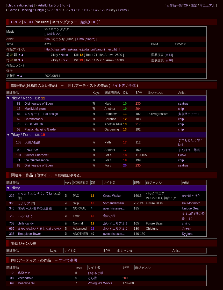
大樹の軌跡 (32, 142)
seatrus (183, 103)
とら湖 (92, 278)
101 (18, 155)
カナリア (24, 203)
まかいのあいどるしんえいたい (39, 228)
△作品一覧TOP (177, 5)
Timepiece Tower (29, 234)
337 (11, 234)
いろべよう (25, 216)
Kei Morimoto (191, 203)
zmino (186, 223)
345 (11, 208)
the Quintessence (37, 160)
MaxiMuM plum (35, 109)
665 (11, 228)
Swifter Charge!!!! (37, 155)
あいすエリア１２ (115, 223)
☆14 (169, 55)
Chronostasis (34, 119)
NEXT (28, 22)
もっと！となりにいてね (35, 193)
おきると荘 (95, 273)
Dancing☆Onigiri (32, 10)
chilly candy (26, 223)
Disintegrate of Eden (39, 103)
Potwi (182, 155)
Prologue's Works (100, 283)
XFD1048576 (34, 124)
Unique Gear (190, 208)
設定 (194, 5)
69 (11, 283)
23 (108, 10)
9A (66, 10)
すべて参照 (68, 260)
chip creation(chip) (21, 5)
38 (11, 278)
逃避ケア (24, 273)
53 (18, 129)
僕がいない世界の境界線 (35, 208)
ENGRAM (31, 150)
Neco (64, 55)
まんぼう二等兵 (189, 150)
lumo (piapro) (86, 39)
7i (56, 10)
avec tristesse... (114, 208)
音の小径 (109, 216)
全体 (132, 85)
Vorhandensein (113, 203)
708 (11, 223)
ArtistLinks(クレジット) (54, 5)
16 (18, 109)
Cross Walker (112, 196)
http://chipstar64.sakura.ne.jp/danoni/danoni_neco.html (82, 49)
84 (18, 114)
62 (18, 119)
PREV (16, 22)
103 (18, 142)
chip (181, 109)
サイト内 (118, 85)
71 (18, 160)
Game (13, 10)
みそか (186, 228)
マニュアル (207, 5)
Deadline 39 (26, 283)
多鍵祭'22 (53, 34)
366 (11, 203)
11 (79, 10)
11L (86, 10)
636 (47, 39)
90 (18, 150)
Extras (122, 10)
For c (64, 60)
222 (11, 196)
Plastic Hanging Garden (41, 129)
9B (73, 10)
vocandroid (25, 278)
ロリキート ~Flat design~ (42, 114)
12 (102, 10)
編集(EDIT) (89, 22)
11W (94, 10)
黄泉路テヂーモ (189, 114)
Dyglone (187, 234)
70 (18, 124)
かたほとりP (190, 196)
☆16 (169, 60)
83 (18, 103)
